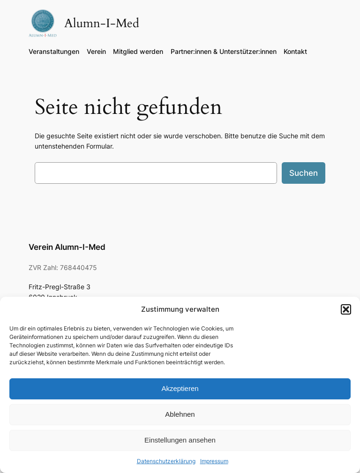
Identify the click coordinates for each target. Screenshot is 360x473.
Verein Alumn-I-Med (67, 247)
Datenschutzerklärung (166, 461)
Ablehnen (180, 414)
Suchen (303, 173)
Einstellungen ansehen (180, 440)
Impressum (214, 461)
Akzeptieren (179, 388)
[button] (346, 309)
